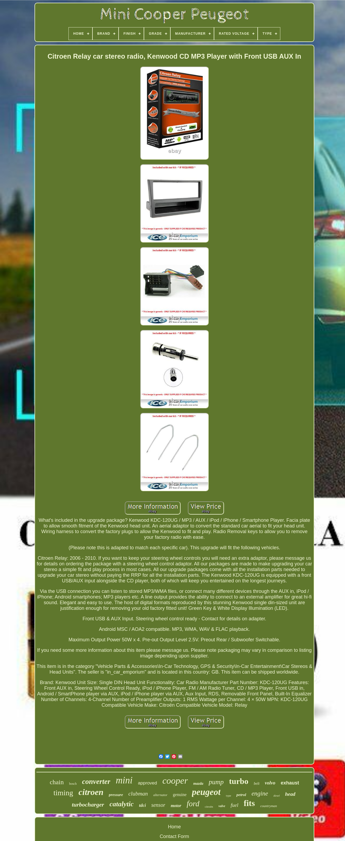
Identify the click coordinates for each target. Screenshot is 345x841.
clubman (138, 793)
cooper (175, 781)
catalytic (121, 804)
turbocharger (88, 804)
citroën (209, 806)
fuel (235, 805)
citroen (90, 792)
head (290, 794)
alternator (160, 795)
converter (96, 781)
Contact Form (174, 836)
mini (124, 780)
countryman (268, 806)
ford (193, 803)
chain (57, 782)
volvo (270, 783)
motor (176, 805)
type (228, 795)
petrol (241, 795)
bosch (73, 784)
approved (147, 783)
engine (259, 793)
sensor (158, 805)
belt (257, 784)
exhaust (290, 783)
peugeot (206, 792)
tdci (142, 805)
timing (63, 793)
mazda (198, 784)
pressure (116, 795)
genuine (180, 794)
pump (216, 782)
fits (249, 803)
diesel (276, 795)
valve (221, 806)
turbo (239, 781)
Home (174, 826)
